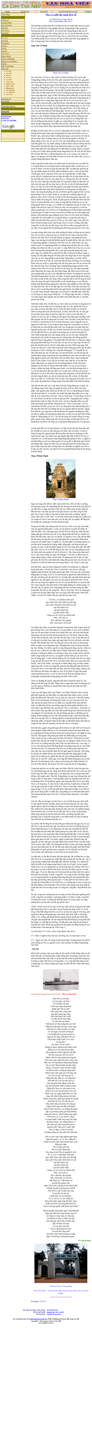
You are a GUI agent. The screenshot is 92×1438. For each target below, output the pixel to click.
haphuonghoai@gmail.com (38, 1319)
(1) (32, 994)
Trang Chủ (5, 111)
